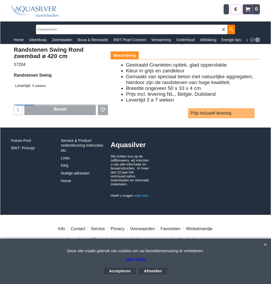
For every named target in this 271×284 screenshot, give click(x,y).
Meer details (136, 259)
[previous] (252, 39)
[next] (257, 39)
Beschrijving (125, 55)
